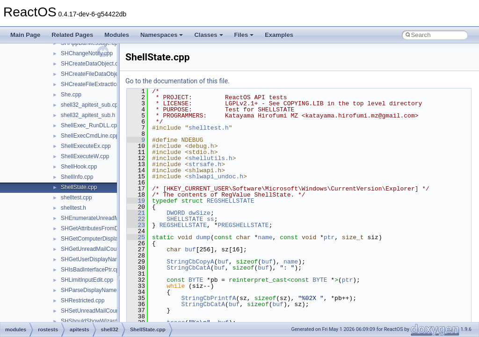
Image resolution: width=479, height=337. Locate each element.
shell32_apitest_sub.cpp (91, 105)
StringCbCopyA (190, 261)
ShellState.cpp (79, 187)
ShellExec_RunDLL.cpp (90, 125)
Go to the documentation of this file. (177, 81)
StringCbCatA (188, 268)
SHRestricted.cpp (82, 300)
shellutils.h (210, 158)
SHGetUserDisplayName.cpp (97, 259)
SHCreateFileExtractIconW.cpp (99, 84)
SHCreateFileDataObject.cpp (97, 74)
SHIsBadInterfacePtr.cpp (91, 269)
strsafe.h (205, 164)
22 (136, 219)
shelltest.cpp (76, 197)
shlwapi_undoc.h (216, 176)
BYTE (196, 280)
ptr (329, 237)
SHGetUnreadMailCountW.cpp (99, 249)
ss (210, 219)
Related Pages (72, 34)
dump (203, 237)
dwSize (199, 213)
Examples (279, 34)
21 (136, 213)
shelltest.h (73, 208)
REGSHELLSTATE (230, 201)
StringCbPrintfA (208, 298)
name (265, 237)
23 (136, 225)
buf (190, 249)
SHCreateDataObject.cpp (92, 63)
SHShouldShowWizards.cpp (96, 321)
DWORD (176, 213)
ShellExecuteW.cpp (85, 156)
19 (136, 201)
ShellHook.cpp (79, 166)
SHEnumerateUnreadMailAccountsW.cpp (112, 218)
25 (136, 237)
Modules (116, 34)
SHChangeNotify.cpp (87, 53)
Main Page (25, 34)
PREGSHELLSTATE (243, 225)
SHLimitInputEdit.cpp (87, 280)
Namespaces (161, 34)
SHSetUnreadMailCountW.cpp (98, 311)
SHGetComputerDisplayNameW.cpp (106, 238)
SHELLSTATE (185, 219)
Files (244, 34)
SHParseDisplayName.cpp (94, 290)
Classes (208, 34)
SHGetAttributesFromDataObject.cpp (107, 228)
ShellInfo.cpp (77, 177)
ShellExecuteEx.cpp (86, 146)
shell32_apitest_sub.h (88, 115)
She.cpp (71, 94)
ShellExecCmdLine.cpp (90, 135)
